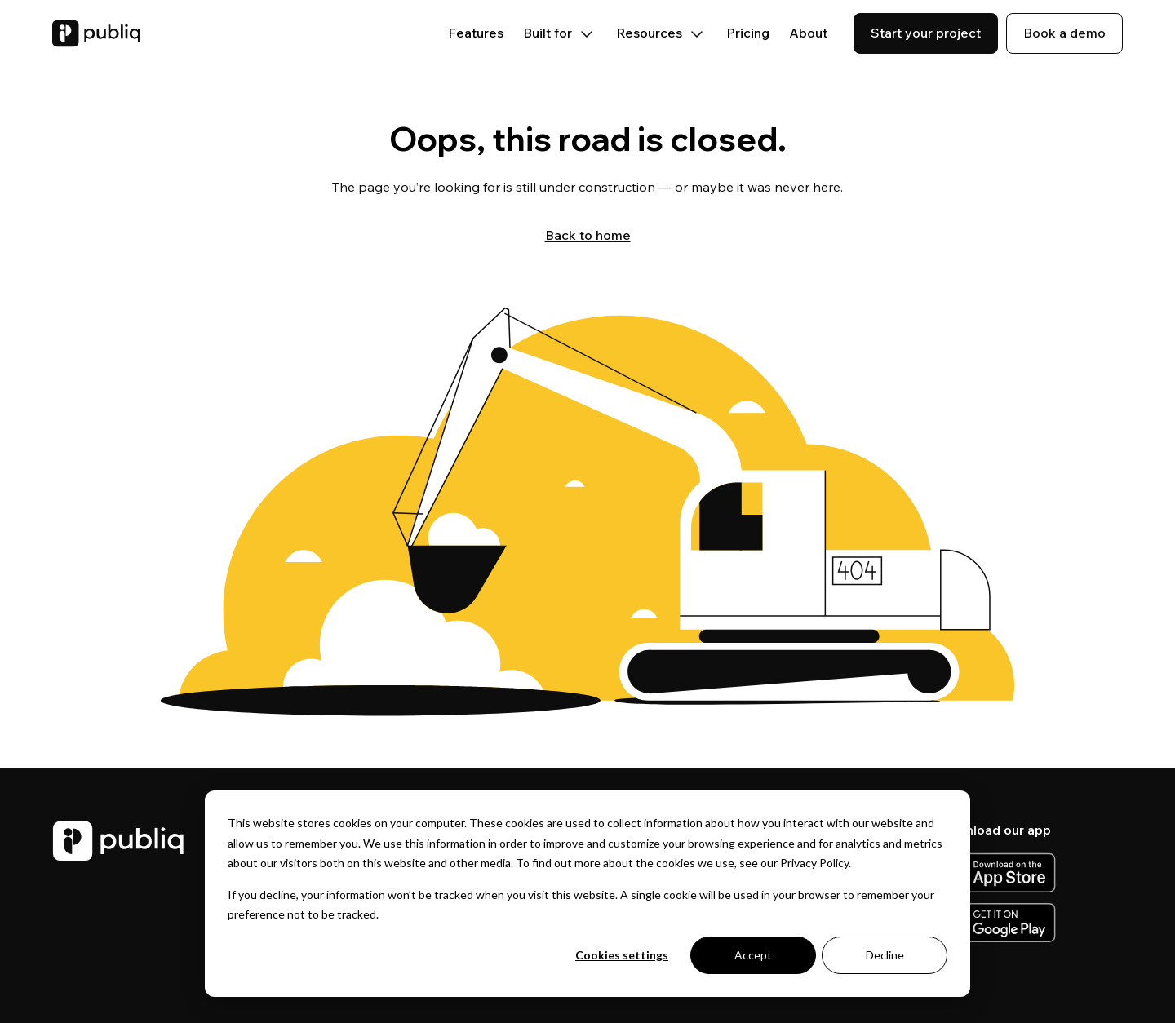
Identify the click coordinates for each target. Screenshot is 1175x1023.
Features (475, 32)
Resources (661, 33)
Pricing (747, 32)
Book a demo (1064, 32)
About (808, 32)
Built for (559, 33)
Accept (753, 955)
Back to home (588, 235)
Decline (885, 955)
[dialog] (587, 893)
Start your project (926, 32)
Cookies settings (621, 955)
